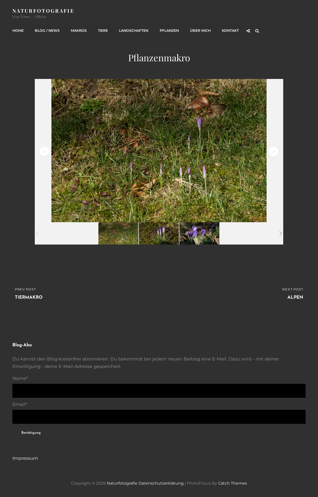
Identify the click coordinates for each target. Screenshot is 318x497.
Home (18, 30)
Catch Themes (232, 483)
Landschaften (133, 30)
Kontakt (230, 30)
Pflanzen (169, 30)
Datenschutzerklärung (161, 483)
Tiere (103, 30)
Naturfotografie (43, 10)
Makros (79, 30)
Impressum (25, 458)
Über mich (200, 30)
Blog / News (47, 30)
